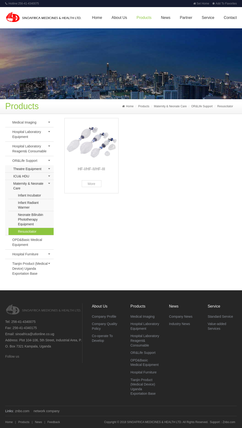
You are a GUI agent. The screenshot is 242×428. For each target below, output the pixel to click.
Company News (180, 316)
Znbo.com (229, 422)
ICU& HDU (21, 176)
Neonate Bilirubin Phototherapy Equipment (30, 219)
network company (47, 411)
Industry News (179, 324)
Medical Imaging (24, 122)
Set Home (201, 3)
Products (144, 18)
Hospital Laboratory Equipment (26, 134)
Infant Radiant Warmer (28, 205)
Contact (230, 18)
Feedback (54, 422)
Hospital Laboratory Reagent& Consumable (29, 148)
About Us (119, 18)
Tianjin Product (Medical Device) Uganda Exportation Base (30, 268)
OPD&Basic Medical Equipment (27, 242)
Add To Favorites (224, 3)
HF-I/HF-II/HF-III (91, 169)
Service (208, 18)
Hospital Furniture (25, 254)
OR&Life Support (202, 106)
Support (215, 422)
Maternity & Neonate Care (170, 106)
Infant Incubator (29, 195)
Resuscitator (225, 106)
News (165, 18)
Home (97, 18)
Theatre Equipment (27, 169)
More (91, 184)
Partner (186, 18)
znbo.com (22, 411)
